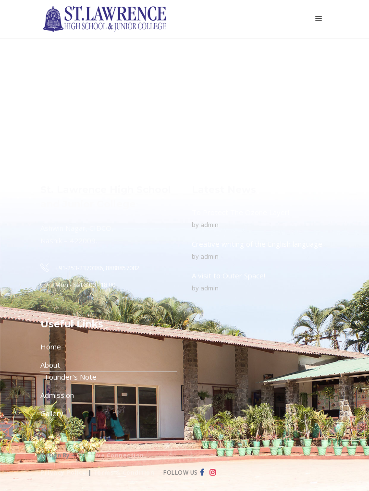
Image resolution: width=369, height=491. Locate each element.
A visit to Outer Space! (228, 275)
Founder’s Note (71, 377)
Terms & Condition (124, 472)
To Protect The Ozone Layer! (240, 212)
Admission (57, 395)
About (50, 365)
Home (50, 346)
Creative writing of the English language (257, 244)
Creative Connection (110, 455)
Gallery (51, 413)
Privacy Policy (63, 472)
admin (209, 224)
